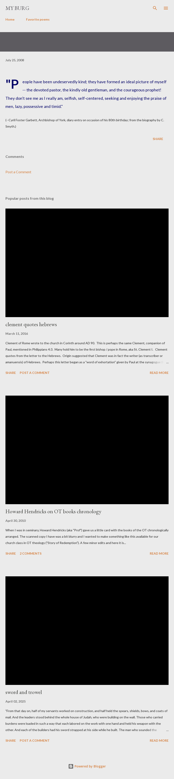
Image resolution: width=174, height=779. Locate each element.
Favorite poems (38, 19)
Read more (159, 373)
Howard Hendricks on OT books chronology (53, 511)
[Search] (155, 8)
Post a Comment (18, 172)
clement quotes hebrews (31, 324)
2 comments (30, 553)
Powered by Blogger (87, 766)
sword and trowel (23, 692)
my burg (17, 8)
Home (9, 19)
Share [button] (158, 139)
